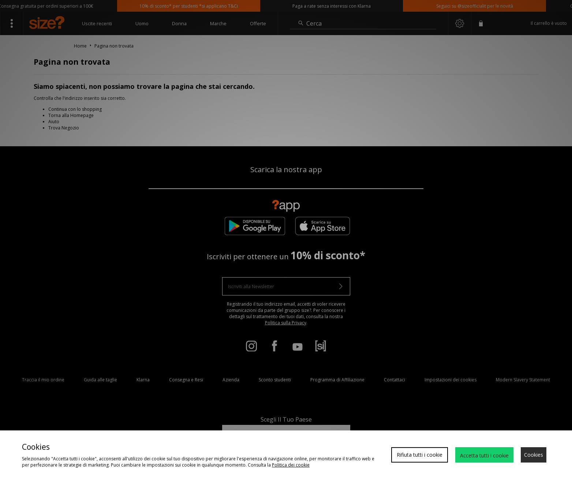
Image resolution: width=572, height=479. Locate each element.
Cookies (533, 454)
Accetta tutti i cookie (484, 455)
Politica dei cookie (291, 465)
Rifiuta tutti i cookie (419, 454)
